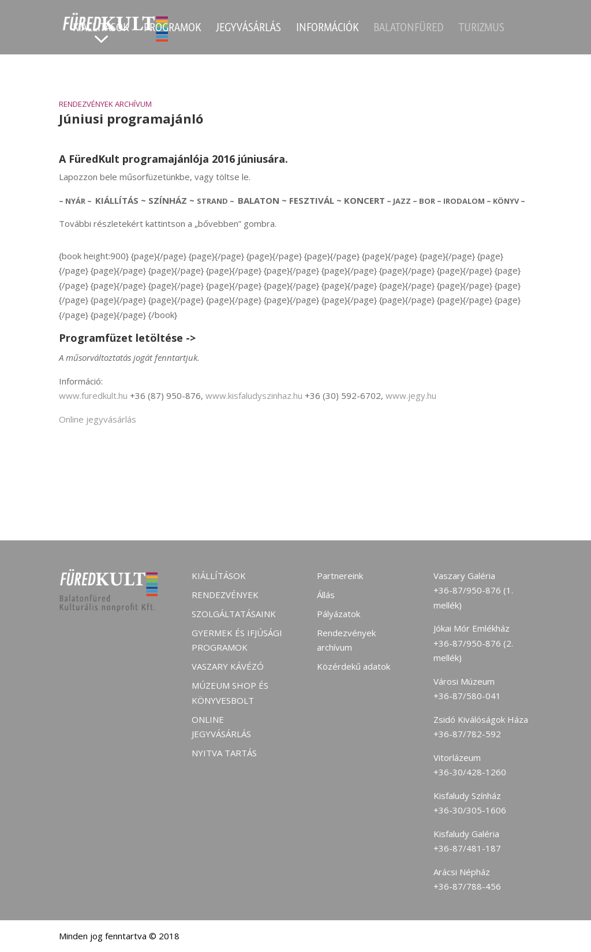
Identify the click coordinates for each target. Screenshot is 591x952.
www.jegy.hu (411, 395)
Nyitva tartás (224, 753)
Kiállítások (101, 29)
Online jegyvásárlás (97, 419)
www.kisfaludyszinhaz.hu (253, 395)
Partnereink (340, 575)
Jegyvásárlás (248, 29)
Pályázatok (338, 613)
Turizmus (481, 29)
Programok (172, 29)
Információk (327, 29)
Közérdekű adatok (353, 666)
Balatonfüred (408, 29)
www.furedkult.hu (93, 395)
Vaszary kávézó (228, 666)
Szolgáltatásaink (234, 613)
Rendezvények (225, 594)
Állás (326, 594)
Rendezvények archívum (105, 104)
